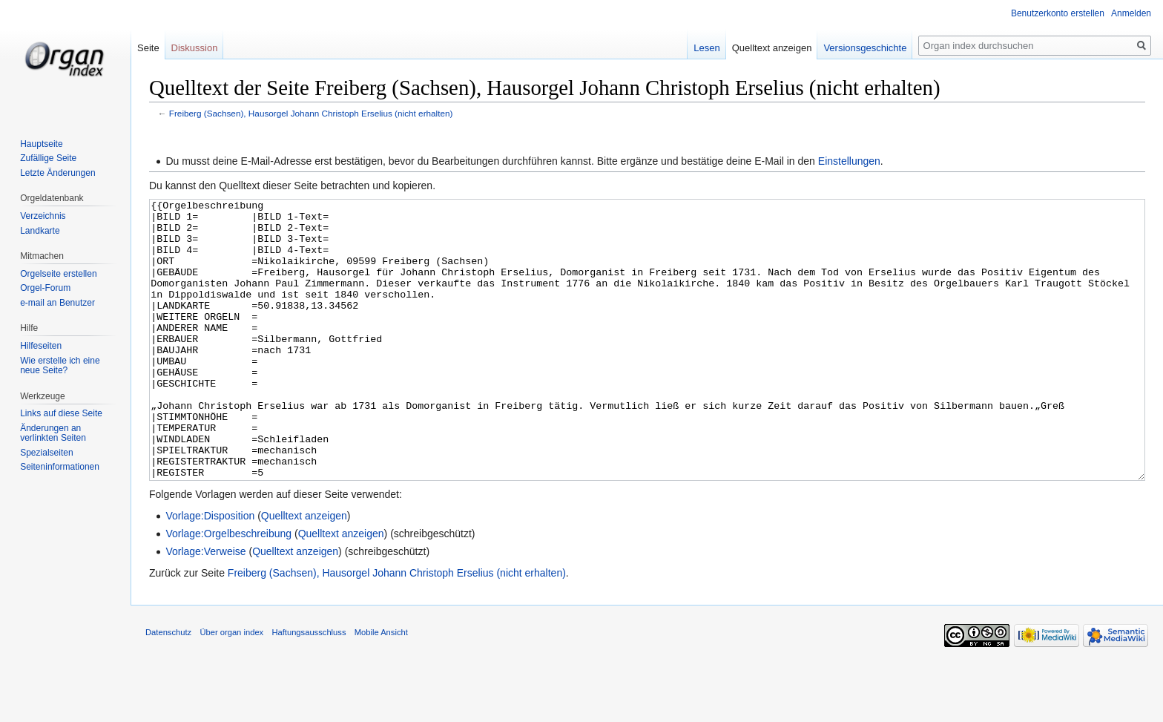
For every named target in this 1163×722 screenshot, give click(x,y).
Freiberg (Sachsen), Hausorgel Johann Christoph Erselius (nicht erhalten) (311, 113)
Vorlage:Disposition (209, 571)
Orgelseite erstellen (58, 274)
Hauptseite (41, 144)
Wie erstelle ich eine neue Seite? (59, 365)
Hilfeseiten (41, 346)
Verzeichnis (42, 216)
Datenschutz (168, 687)
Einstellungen (849, 161)
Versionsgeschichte (864, 47)
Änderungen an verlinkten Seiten (53, 433)
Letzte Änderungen (57, 173)
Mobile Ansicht (381, 687)
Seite (148, 47)
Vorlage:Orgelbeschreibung (228, 589)
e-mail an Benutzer (57, 303)
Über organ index (231, 687)
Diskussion (194, 47)
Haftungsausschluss (308, 687)
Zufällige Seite (48, 158)
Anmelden (1131, 13)
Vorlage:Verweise (205, 607)
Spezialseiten (46, 452)
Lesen (706, 47)
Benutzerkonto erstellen (1057, 13)
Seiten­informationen (59, 467)
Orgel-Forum (45, 288)
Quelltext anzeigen (304, 571)
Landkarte (39, 231)
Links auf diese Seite (61, 413)
